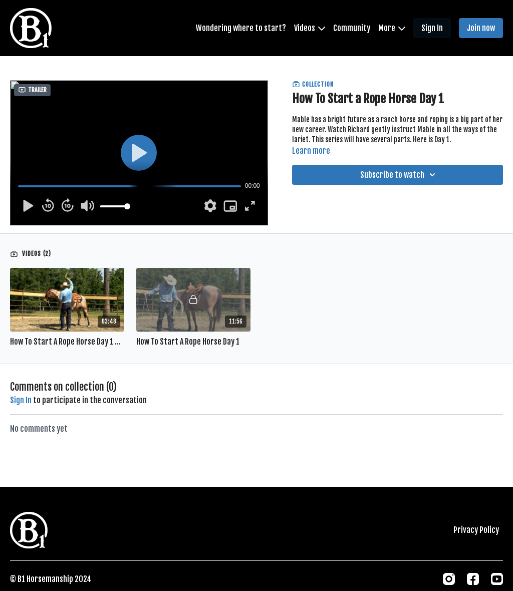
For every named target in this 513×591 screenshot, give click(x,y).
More (391, 28)
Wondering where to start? (241, 28)
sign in (21, 400)
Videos (309, 28)
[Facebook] (473, 579)
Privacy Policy (476, 530)
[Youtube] (497, 579)
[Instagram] (449, 579)
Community (351, 28)
